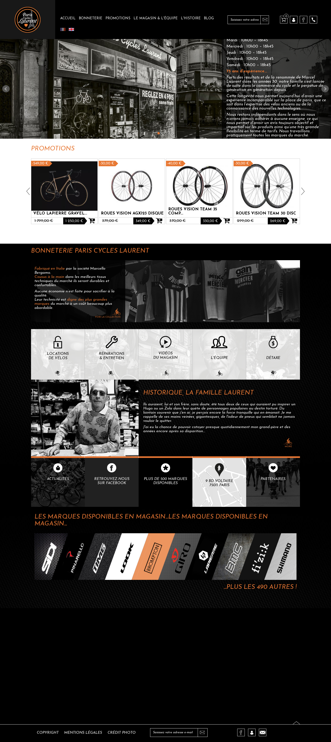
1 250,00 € (74, 221)
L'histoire (191, 18)
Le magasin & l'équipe (156, 18)
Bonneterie (90, 18)
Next (325, 89)
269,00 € (277, 221)
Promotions (118, 18)
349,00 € (143, 221)
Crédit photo (122, 733)
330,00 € (210, 221)
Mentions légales (83, 733)
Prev (6, 89)
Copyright (48, 733)
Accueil (68, 18)
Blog (209, 18)
